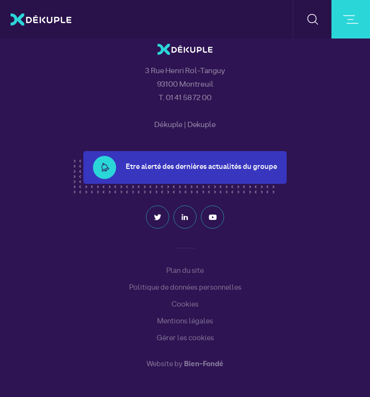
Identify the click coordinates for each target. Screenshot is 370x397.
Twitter (157, 217)
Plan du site (185, 271)
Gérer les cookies (185, 338)
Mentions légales (185, 321)
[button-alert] (104, 167)
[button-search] (312, 19)
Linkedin (185, 217)
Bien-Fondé (204, 364)
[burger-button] (350, 19)
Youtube (212, 217)
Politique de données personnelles (185, 287)
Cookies (185, 304)
